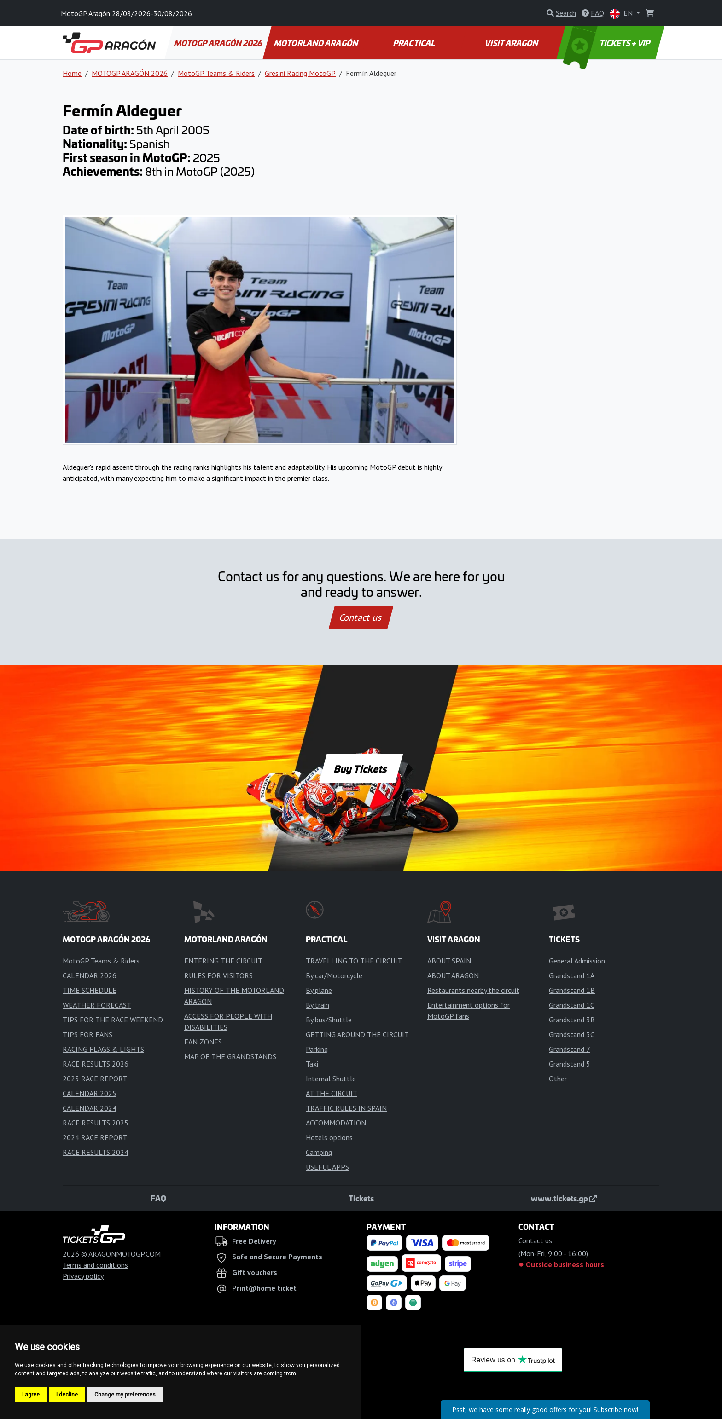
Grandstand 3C (571, 1034)
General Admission (577, 960)
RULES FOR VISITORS (218, 975)
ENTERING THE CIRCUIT (223, 960)
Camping (319, 1152)
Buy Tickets (360, 768)
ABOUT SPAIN (449, 960)
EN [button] (622, 13)
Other (558, 1078)
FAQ (158, 1198)
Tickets (361, 1198)
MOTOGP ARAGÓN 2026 (218, 42)
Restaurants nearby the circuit (473, 990)
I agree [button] (31, 1394)
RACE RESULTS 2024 (95, 1152)
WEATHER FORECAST (97, 1004)
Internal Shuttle (331, 1078)
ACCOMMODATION (336, 1122)
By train (317, 1004)
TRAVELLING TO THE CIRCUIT (354, 960)
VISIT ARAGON (512, 42)
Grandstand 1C (571, 1004)
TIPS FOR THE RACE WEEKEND (113, 1019)
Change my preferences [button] (125, 1394)
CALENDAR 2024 (89, 1108)
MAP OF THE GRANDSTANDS (230, 1056)
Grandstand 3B (572, 1019)
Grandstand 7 (569, 1049)
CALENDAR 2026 (89, 975)
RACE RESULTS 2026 (95, 1063)
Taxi (312, 1063)
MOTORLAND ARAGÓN (316, 42)
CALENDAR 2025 (89, 1093)
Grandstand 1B (572, 990)
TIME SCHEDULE (89, 990)
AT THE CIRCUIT (331, 1093)
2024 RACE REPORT (95, 1137)
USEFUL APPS (327, 1166)
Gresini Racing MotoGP (300, 73)
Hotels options (329, 1137)
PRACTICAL (414, 42)
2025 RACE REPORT (95, 1078)
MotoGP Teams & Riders (216, 73)
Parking (317, 1049)
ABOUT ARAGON (453, 975)
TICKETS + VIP (607, 42)
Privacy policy (83, 1276)
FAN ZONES (203, 1041)
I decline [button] (67, 1394)
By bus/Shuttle (329, 1019)
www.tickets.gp (564, 1198)
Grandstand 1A (571, 975)
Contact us (361, 617)
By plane (319, 990)
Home (72, 73)
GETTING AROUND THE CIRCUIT (357, 1034)
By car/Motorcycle (334, 975)
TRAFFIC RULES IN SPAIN (346, 1108)
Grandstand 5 (569, 1063)
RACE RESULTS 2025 (95, 1122)
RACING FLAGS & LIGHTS (103, 1049)
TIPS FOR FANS (87, 1034)
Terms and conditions (95, 1264)
